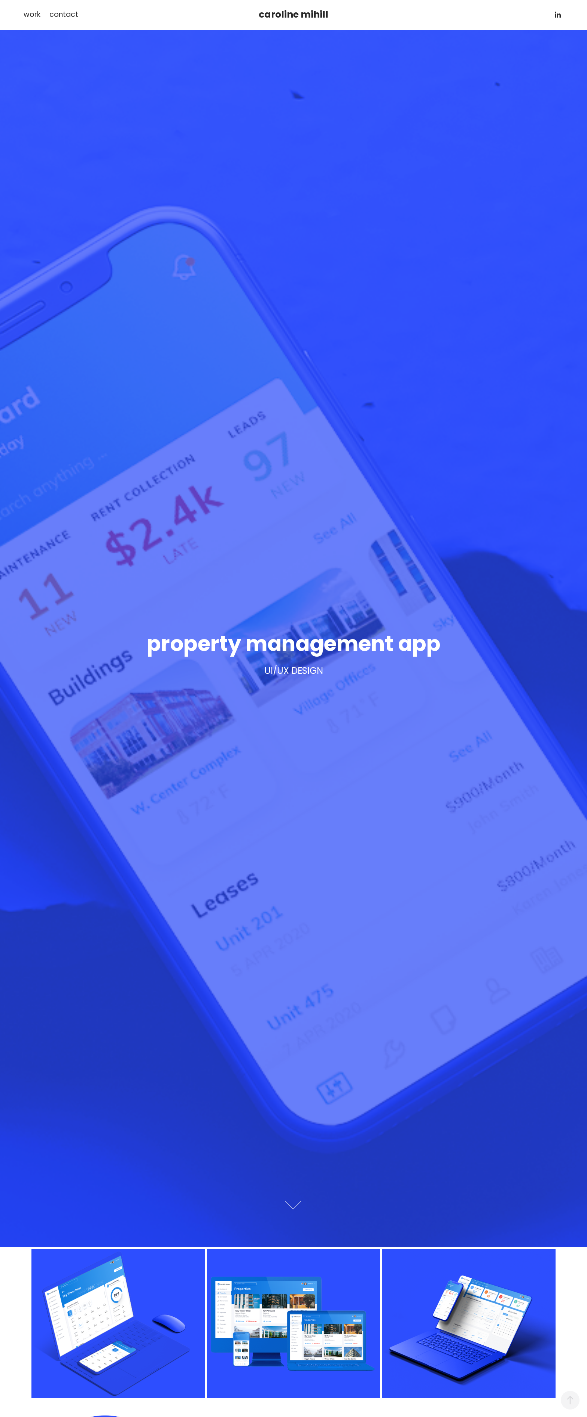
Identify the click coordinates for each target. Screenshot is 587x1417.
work (32, 15)
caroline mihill (293, 15)
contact (63, 15)
